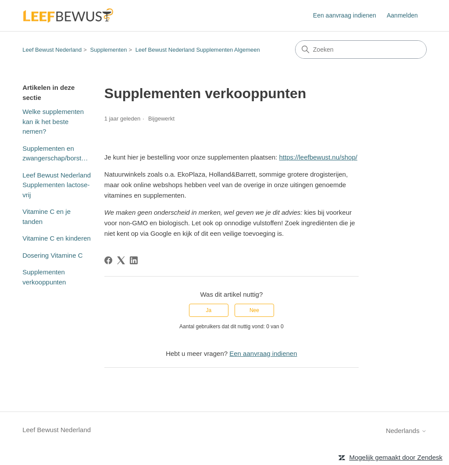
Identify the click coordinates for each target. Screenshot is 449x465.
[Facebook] (108, 260)
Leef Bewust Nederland (52, 49)
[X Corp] (121, 260)
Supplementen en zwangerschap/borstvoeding (56, 153)
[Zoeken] (361, 49)
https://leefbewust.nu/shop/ (318, 157)
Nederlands (406, 430)
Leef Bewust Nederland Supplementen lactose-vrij (56, 185)
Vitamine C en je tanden (46, 216)
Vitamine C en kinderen (56, 238)
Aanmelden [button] (402, 15)
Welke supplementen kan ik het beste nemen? (53, 121)
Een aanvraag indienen (344, 15)
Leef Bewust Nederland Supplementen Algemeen (197, 49)
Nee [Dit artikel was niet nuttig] (254, 310)
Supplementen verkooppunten (44, 277)
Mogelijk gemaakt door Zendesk (395, 457)
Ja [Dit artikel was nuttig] (208, 310)
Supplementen (108, 49)
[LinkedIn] (134, 260)
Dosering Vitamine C (52, 255)
